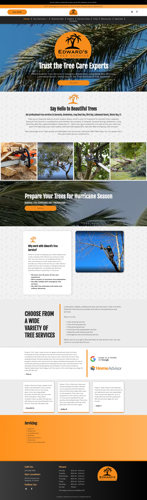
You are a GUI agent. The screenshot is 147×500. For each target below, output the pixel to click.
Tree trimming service (76, 324)
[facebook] (137, 12)
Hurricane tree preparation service (81, 330)
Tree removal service (76, 322)
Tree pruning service (76, 327)
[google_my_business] (132, 12)
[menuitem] (27, 19)
